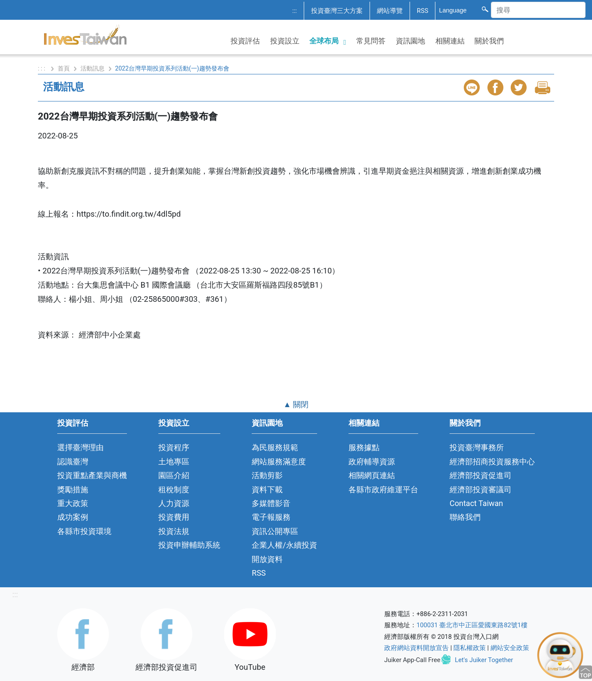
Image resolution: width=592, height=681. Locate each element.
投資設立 (284, 41)
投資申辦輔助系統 (189, 544)
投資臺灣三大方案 (337, 11)
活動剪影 (267, 475)
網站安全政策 (509, 648)
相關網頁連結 (371, 475)
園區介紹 (173, 475)
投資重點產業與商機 (92, 475)
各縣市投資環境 (84, 531)
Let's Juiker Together (484, 660)
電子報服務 (271, 516)
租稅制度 (173, 489)
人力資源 (173, 503)
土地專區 (173, 461)
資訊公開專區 (275, 531)
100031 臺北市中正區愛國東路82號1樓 (471, 625)
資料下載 (267, 489)
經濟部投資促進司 (481, 475)
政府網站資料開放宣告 (416, 648)
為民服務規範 (275, 447)
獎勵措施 (72, 489)
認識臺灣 (72, 461)
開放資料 (267, 559)
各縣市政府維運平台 (383, 489)
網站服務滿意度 (279, 461)
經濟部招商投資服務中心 (492, 461)
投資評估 (245, 41)
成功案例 (72, 516)
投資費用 (173, 516)
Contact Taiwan (476, 503)
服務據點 (363, 447)
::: (294, 11)
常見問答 (370, 41)
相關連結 (450, 41)
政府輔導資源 (371, 461)
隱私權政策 (469, 648)
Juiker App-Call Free (412, 660)
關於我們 (489, 41)
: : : (42, 68)
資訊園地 (410, 41)
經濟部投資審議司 (481, 489)
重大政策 (72, 503)
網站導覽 (390, 11)
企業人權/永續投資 (284, 544)
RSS (423, 11)
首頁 (64, 68)
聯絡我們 (465, 516)
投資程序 (173, 447)
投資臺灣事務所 (477, 447)
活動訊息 (92, 68)
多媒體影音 (271, 503)
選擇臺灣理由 (80, 447)
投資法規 (173, 531)
